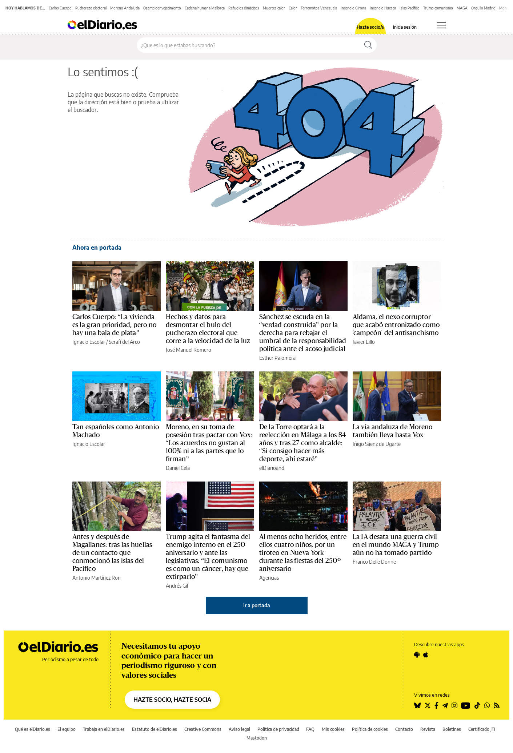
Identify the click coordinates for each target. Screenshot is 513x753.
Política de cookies (370, 729)
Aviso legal (239, 729)
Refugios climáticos (243, 8)
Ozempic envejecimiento (162, 8)
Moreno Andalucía (125, 8)
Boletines (451, 729)
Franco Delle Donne (374, 562)
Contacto (404, 729)
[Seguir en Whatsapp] (487, 705)
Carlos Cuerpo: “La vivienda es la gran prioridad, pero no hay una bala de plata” (114, 325)
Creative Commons (202, 729)
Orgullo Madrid (483, 8)
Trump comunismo (438, 8)
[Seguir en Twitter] (427, 705)
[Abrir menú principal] (441, 25)
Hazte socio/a (370, 27)
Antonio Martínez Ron (96, 578)
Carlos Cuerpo (60, 8)
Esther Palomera (277, 358)
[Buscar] (368, 45)
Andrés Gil (177, 586)
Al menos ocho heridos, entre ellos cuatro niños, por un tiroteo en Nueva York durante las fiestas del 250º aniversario (302, 552)
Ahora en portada (96, 247)
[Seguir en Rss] (497, 705)
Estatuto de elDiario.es (154, 729)
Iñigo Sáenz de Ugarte (377, 444)
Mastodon (257, 738)
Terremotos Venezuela (319, 8)
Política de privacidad (278, 729)
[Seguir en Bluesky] (417, 705)
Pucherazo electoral (91, 8)
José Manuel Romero (188, 350)
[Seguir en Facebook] (436, 705)
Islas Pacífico (410, 8)
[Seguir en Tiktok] (477, 705)
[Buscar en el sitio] (248, 45)
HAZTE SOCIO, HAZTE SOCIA (172, 699)
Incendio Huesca (383, 8)
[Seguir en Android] (417, 654)
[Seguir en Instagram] (454, 705)
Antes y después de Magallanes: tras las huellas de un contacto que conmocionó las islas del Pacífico (112, 552)
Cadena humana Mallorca (205, 8)
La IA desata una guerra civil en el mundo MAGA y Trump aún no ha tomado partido (396, 544)
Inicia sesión (405, 27)
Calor (293, 8)
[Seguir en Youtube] (465, 705)
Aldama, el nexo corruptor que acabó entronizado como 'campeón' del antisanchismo (396, 325)
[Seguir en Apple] (425, 654)
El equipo (66, 729)
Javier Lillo (364, 342)
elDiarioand (271, 468)
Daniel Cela (178, 468)
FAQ (310, 729)
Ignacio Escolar (88, 342)
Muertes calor (274, 8)
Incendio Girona (353, 8)
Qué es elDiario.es (32, 729)
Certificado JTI (481, 729)
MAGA (462, 8)
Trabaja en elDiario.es (104, 729)
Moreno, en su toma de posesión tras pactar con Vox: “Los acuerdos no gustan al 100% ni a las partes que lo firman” (209, 443)
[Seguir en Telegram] (445, 705)
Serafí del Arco (124, 342)
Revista (427, 729)
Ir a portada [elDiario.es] (256, 605)
